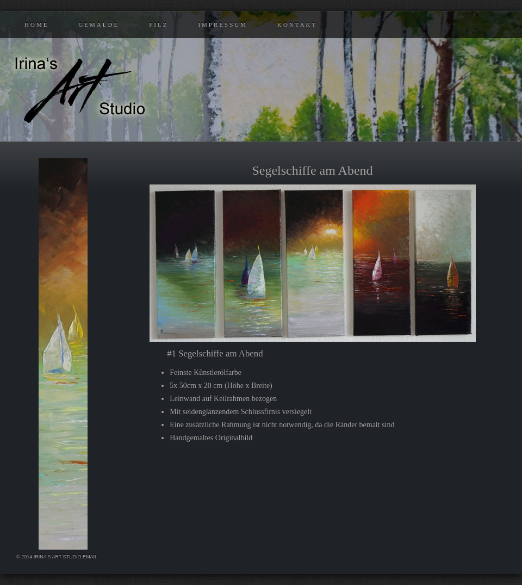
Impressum (222, 24)
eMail (90, 556)
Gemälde (98, 24)
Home (36, 24)
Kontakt (297, 24)
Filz (158, 24)
